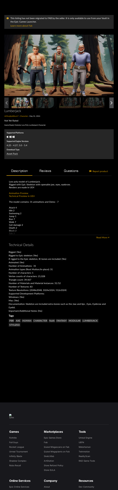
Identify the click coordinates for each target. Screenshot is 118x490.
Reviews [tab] (45, 171)
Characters (24, 116)
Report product (98, 171)
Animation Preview (18, 193)
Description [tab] (19, 171)
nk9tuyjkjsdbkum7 (11, 116)
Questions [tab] (71, 171)
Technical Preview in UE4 (22, 196)
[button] (59, 65)
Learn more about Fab (21, 25)
